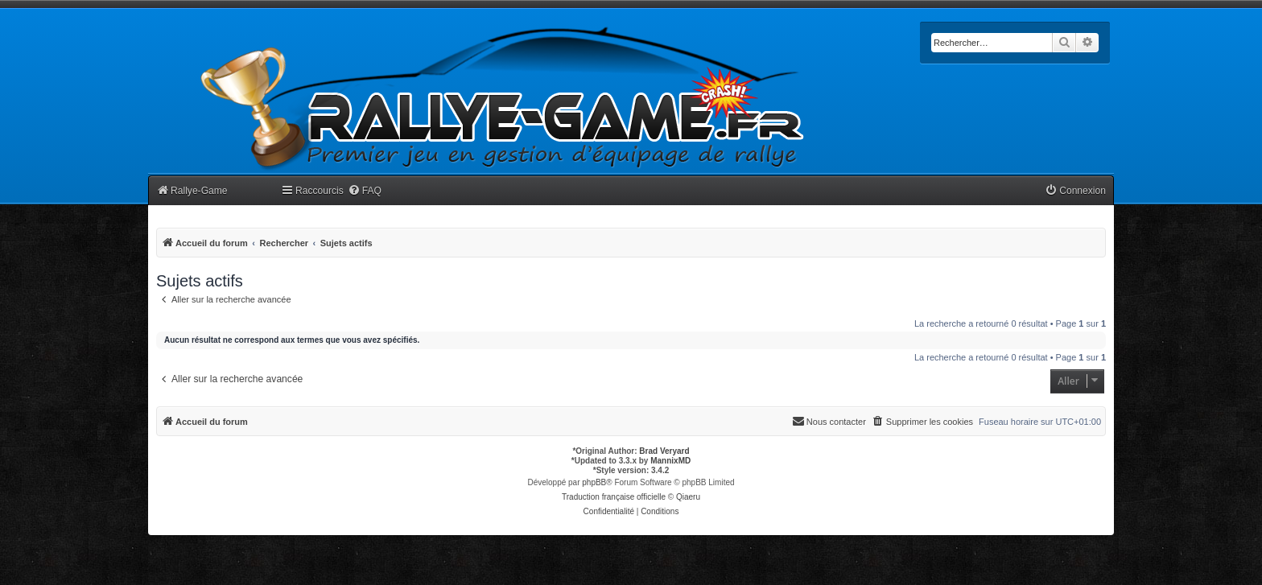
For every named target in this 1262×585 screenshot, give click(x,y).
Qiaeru (688, 496)
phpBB (594, 482)
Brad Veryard (664, 451)
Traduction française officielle (614, 496)
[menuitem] (364, 191)
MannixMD (670, 460)
